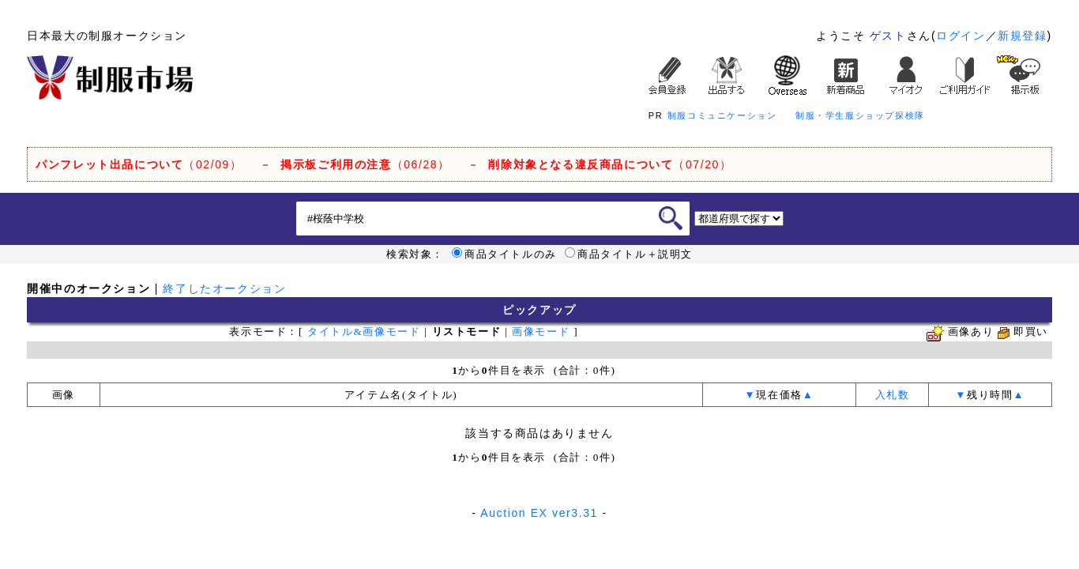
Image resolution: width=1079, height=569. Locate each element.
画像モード (541, 331)
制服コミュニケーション (722, 115)
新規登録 (1022, 35)
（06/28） (365, 164)
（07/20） (609, 164)
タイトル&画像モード (363, 331)
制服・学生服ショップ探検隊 (860, 115)
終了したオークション (224, 288)
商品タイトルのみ (504, 254)
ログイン (960, 35)
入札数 (892, 395)
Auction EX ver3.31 (539, 513)
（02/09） (139, 164)
